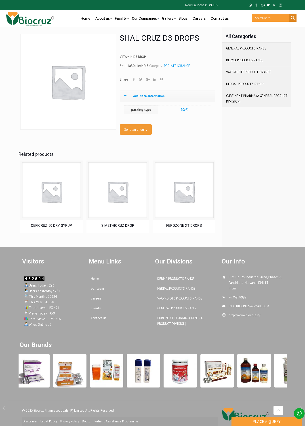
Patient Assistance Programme (116, 421)
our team (97, 288)
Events (96, 308)
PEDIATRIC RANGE (177, 66)
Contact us (98, 318)
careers (96, 298)
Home (95, 278)
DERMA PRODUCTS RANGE (244, 60)
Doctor (87, 421)
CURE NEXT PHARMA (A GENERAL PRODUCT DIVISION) (256, 98)
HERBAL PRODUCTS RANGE (245, 84)
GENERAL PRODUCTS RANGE (246, 48)
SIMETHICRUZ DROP (117, 225)
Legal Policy (48, 421)
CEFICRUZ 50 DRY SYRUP (51, 225)
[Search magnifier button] (293, 18)
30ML (184, 109)
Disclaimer (30, 421)
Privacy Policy (69, 421)
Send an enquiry (135, 129)
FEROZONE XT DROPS (184, 225)
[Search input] (271, 18)
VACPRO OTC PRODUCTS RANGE (248, 72)
